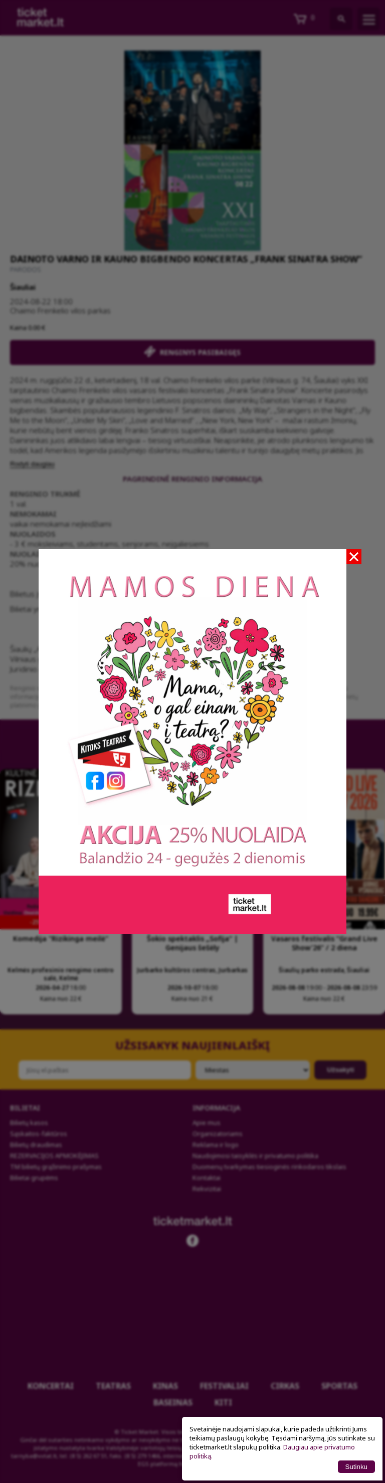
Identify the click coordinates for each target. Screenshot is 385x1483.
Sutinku (356, 1466)
